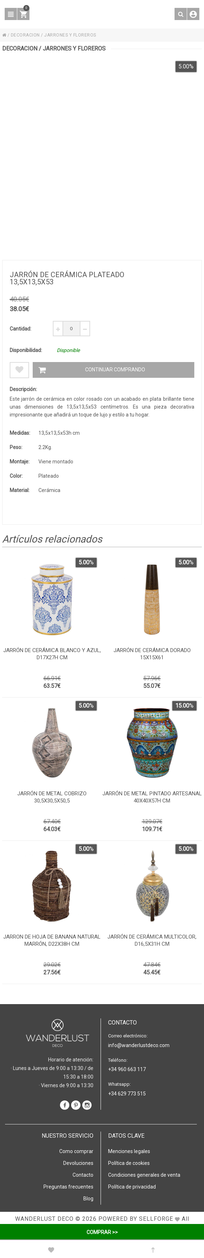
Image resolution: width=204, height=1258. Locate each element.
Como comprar (76, 1151)
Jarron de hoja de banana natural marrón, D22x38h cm (52, 940)
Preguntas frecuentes (68, 1187)
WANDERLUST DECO (44, 1218)
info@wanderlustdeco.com (139, 1045)
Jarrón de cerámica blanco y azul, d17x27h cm (52, 654)
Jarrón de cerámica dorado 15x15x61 (152, 654)
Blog (88, 1198)
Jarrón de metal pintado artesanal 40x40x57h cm (152, 797)
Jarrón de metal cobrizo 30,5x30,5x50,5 (52, 797)
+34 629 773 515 (127, 1093)
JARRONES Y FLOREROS (70, 35)
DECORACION (25, 35)
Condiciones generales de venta (144, 1175)
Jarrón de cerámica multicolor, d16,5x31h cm (151, 940)
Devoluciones (78, 1163)
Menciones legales (129, 1151)
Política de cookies (129, 1163)
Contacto (83, 1175)
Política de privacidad (132, 1187)
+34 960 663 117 (127, 1069)
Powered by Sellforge (135, 1218)
